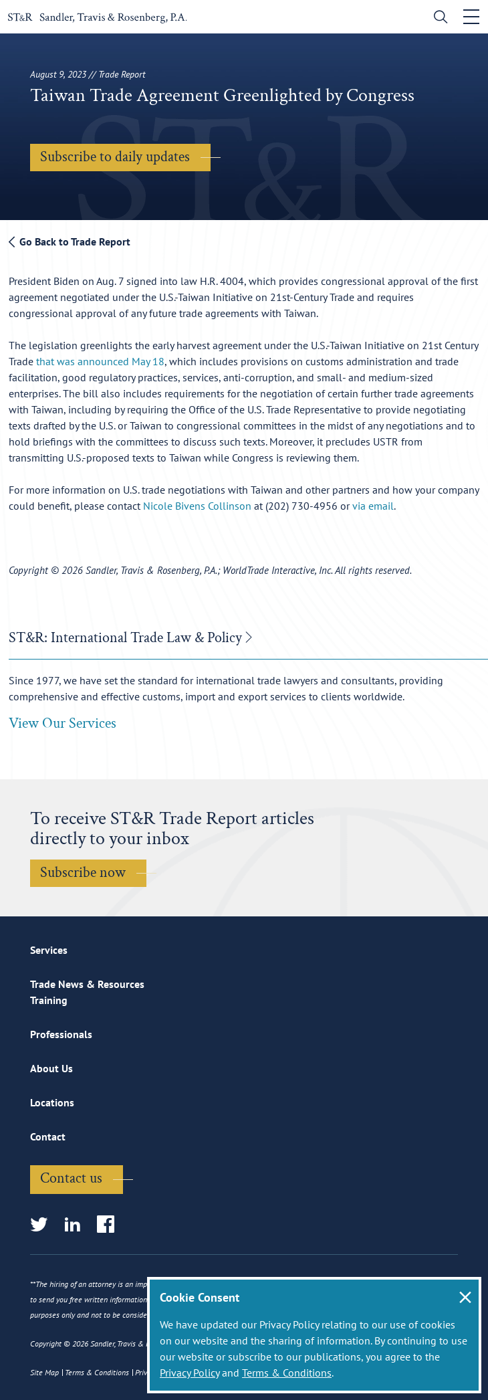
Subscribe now (83, 873)
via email (373, 505)
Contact (48, 1137)
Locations (52, 1103)
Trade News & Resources (87, 984)
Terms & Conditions (287, 1372)
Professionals (61, 1034)
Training (49, 1000)
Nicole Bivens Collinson (198, 505)
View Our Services (62, 724)
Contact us (71, 1179)
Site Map (44, 1372)
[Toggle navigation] (471, 17)
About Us (51, 1069)
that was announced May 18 (100, 361)
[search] (437, 18)
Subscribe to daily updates (115, 157)
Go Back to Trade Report (69, 241)
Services (49, 950)
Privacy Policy (189, 1372)
